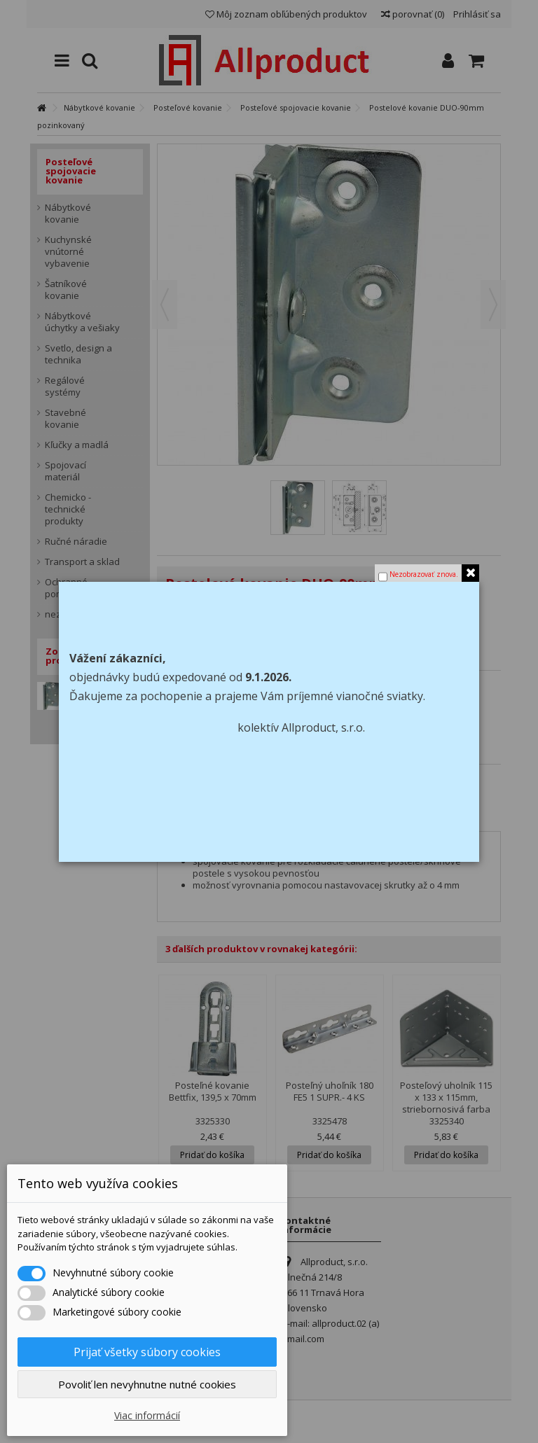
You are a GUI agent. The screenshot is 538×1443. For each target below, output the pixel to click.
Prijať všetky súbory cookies (147, 1352)
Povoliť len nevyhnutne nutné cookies (147, 1384)
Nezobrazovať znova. (423, 574)
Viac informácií (147, 1415)
